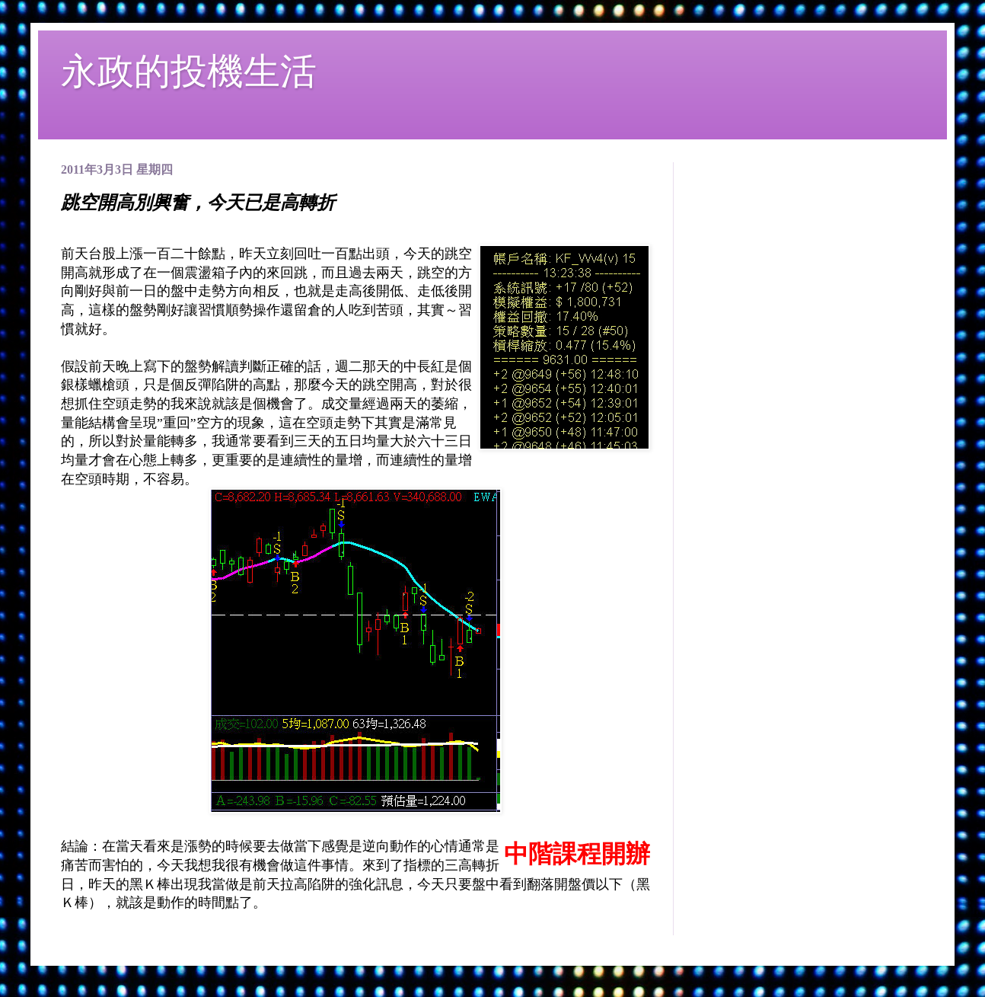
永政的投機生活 (189, 71)
